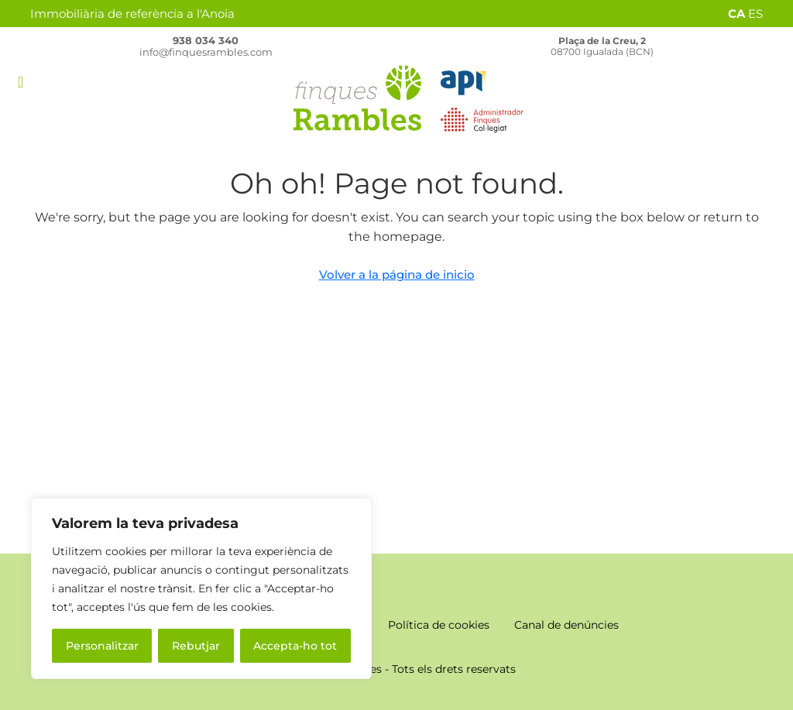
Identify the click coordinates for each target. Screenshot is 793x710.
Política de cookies (438, 625)
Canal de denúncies (566, 625)
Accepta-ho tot (295, 646)
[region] (201, 588)
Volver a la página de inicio (397, 274)
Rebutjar (196, 646)
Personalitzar (102, 646)
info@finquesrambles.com (206, 52)
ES (755, 13)
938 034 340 (206, 40)
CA (736, 13)
